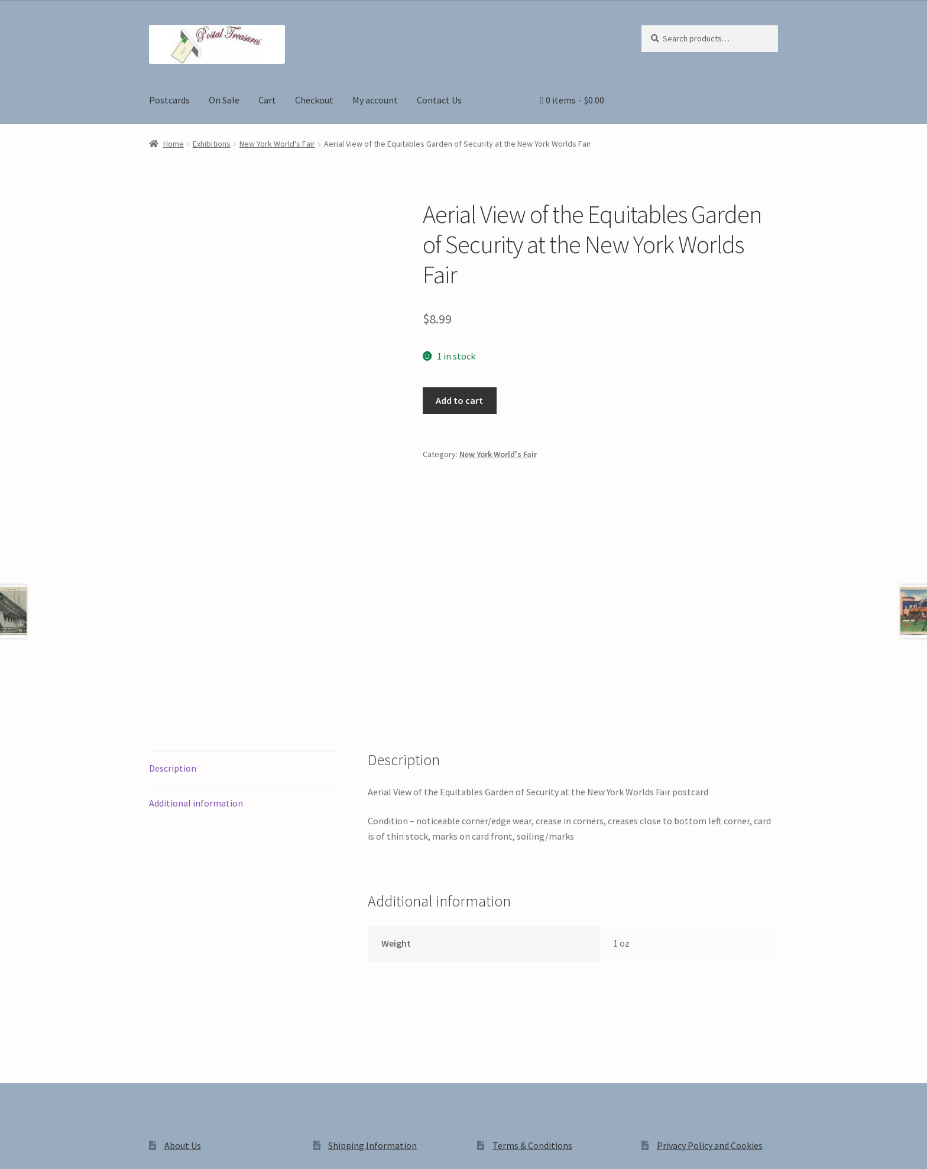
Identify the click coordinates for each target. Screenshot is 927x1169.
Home (173, 143)
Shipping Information (372, 979)
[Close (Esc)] (99, 1147)
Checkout (314, 100)
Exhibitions (212, 143)
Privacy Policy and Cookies (710, 979)
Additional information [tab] (196, 636)
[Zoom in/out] (13, 1147)
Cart (267, 100)
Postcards (169, 100)
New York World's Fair (277, 143)
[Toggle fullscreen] (41, 1147)
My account (375, 100)
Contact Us (439, 100)
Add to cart (459, 400)
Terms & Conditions (532, 979)
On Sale (224, 100)
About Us (182, 979)
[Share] (70, 1147)
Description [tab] (172, 601)
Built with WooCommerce (315, 1068)
